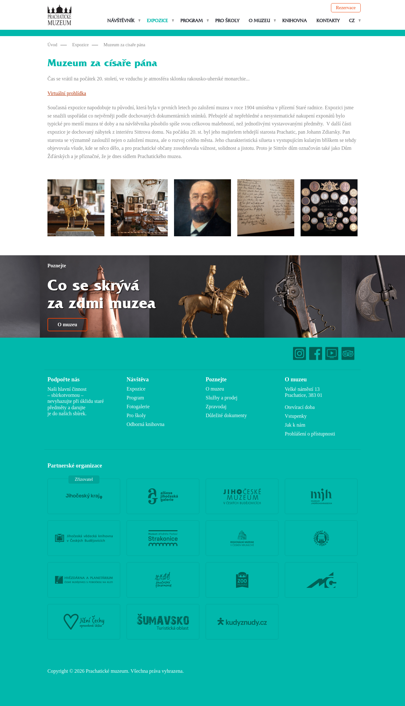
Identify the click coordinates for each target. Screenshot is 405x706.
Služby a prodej (221, 397)
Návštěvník (120, 20)
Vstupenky (296, 416)
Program (191, 20)
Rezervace (346, 7)
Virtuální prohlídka (66, 93)
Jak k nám (295, 425)
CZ (352, 20)
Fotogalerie (138, 406)
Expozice (157, 20)
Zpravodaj (216, 406)
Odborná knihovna (146, 424)
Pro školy (227, 20)
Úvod (52, 44)
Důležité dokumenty (226, 415)
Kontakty (328, 20)
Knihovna (294, 20)
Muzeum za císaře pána (124, 44)
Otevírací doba (300, 407)
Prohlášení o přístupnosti (310, 433)
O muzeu (259, 20)
